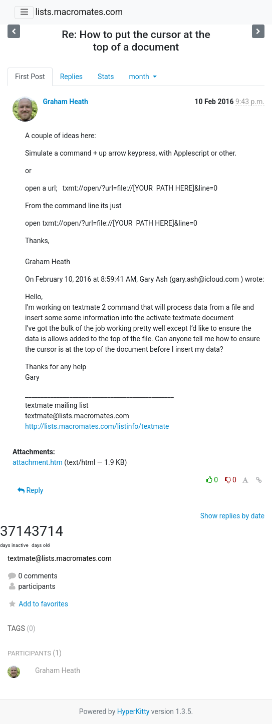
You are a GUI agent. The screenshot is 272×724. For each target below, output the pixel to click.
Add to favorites (38, 604)
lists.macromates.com (79, 12)
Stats (106, 77)
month (140, 77)
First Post (30, 77)
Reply (30, 490)
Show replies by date (232, 516)
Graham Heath (65, 102)
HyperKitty (133, 711)
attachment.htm (38, 462)
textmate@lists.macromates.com (60, 558)
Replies (71, 77)
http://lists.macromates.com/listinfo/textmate (97, 426)
